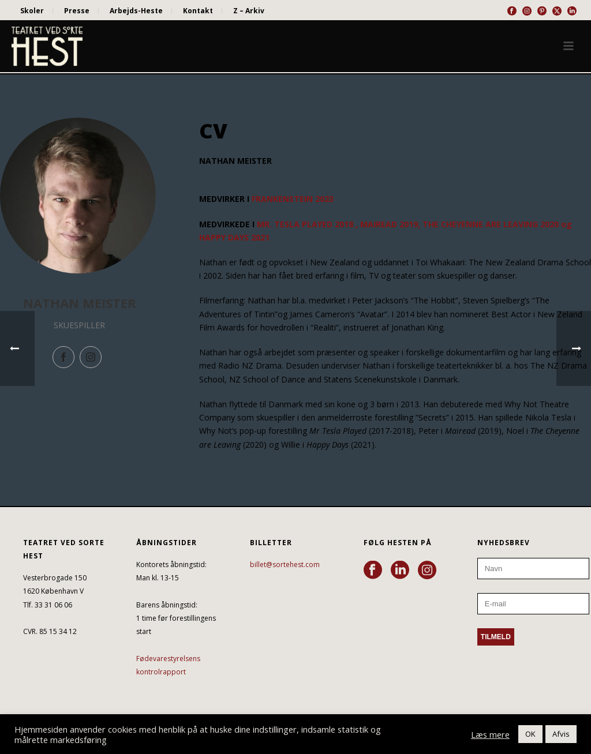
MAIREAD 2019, (390, 224)
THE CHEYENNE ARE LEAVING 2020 (490, 224)
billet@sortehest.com (285, 564)
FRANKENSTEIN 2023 (293, 198)
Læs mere (490, 734)
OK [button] (530, 734)
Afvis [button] (561, 734)
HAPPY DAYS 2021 (234, 237)
